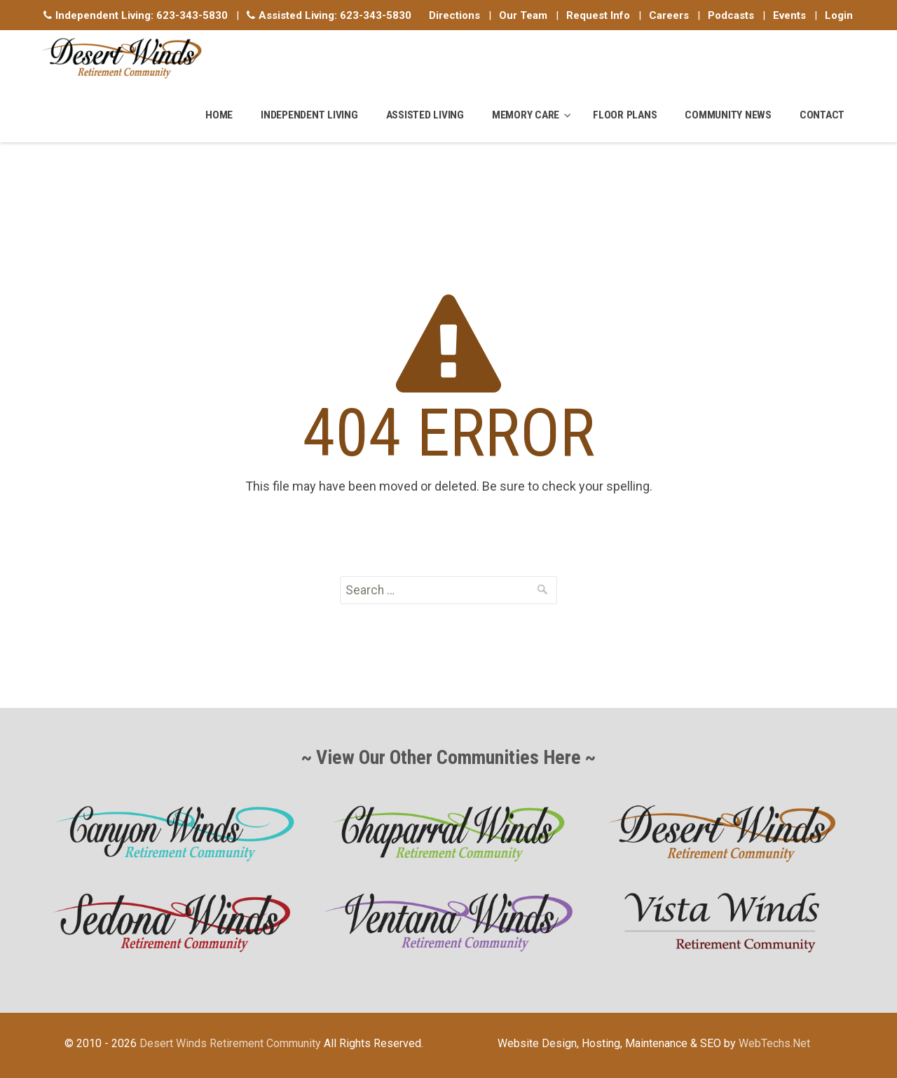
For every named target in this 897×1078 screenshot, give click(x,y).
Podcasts (731, 15)
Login (839, 15)
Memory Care (525, 115)
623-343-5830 (192, 15)
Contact (822, 115)
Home (219, 115)
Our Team (523, 15)
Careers (669, 15)
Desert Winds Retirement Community (230, 1043)
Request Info (598, 15)
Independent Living (309, 115)
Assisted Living (425, 115)
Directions (454, 15)
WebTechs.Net (774, 1043)
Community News (728, 115)
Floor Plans (625, 115)
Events (789, 15)
